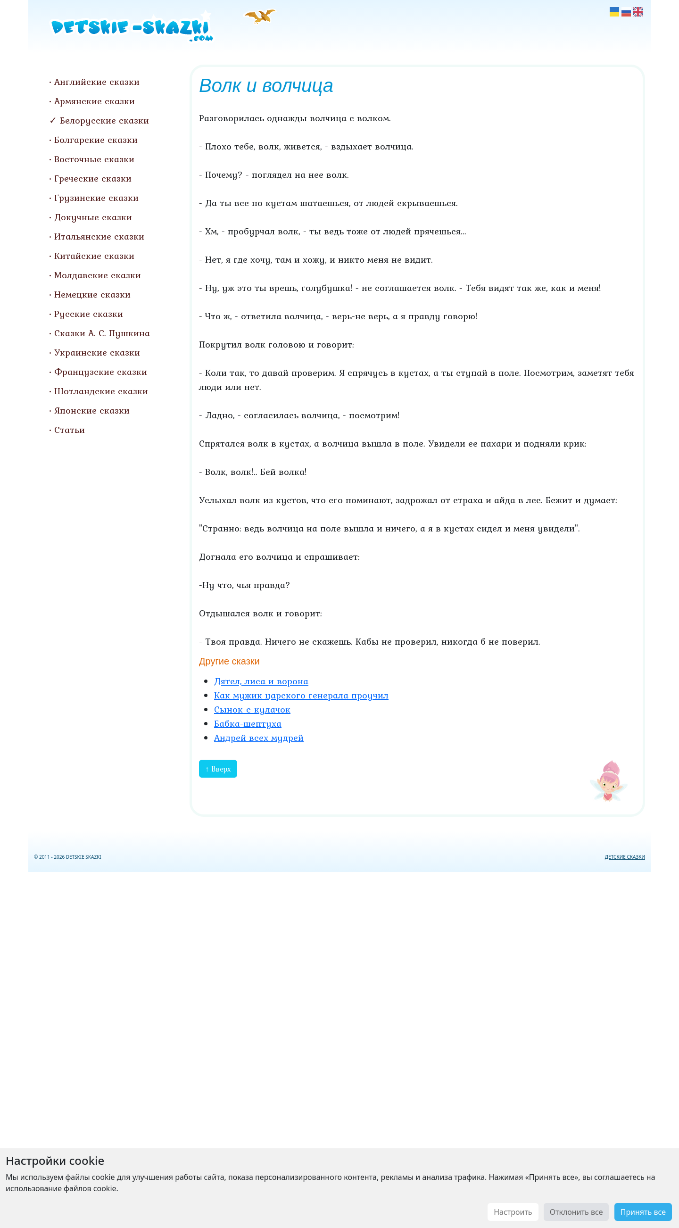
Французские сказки (100, 372)
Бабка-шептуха (248, 723)
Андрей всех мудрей (259, 737)
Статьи (69, 430)
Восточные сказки (94, 159)
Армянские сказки (94, 101)
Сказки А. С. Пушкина (102, 333)
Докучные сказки (93, 217)
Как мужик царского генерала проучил (301, 695)
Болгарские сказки (96, 140)
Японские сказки (92, 410)
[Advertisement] (339, 1048)
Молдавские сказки (97, 275)
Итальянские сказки (99, 236)
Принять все (643, 1212)
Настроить (513, 1212)
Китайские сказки (94, 256)
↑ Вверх (218, 768)
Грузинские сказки (96, 198)
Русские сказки (88, 314)
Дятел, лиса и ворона (261, 681)
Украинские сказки (97, 352)
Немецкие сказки (92, 294)
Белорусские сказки (104, 120)
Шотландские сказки (101, 391)
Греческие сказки (93, 178)
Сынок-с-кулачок (252, 709)
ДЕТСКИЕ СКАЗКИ (625, 857)
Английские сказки (97, 82)
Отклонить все (576, 1212)
